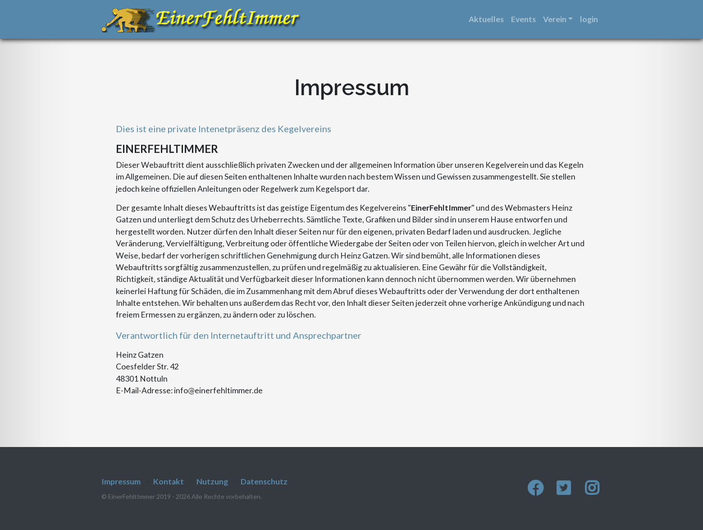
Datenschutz (264, 481)
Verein (554, 19)
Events (523, 19)
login (589, 19)
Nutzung (212, 481)
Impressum (121, 481)
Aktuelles (486, 19)
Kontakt (168, 481)
